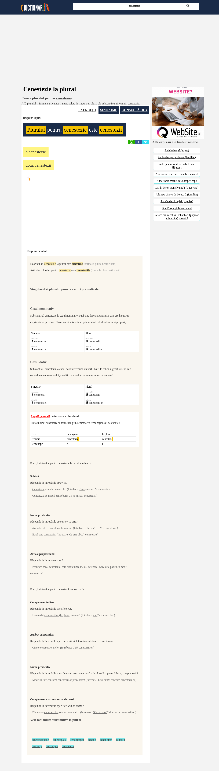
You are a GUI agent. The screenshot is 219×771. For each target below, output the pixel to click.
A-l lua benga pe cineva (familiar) (177, 157)
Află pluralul (28, 103)
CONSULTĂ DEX (135, 110)
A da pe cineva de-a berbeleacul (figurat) (177, 166)
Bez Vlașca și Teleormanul (177, 208)
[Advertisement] (109, 45)
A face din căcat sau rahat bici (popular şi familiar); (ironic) (177, 216)
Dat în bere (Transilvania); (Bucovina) (176, 187)
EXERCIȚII (87, 110)
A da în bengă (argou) (177, 150)
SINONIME (108, 110)
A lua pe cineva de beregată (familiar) (177, 194)
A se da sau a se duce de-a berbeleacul (176, 174)
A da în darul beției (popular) (176, 201)
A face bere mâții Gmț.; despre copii (176, 180)
